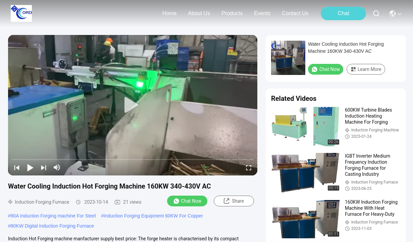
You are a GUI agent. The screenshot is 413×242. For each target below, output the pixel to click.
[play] (132, 105)
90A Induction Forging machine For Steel (53, 215)
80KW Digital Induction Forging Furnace (52, 226)
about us (199, 13)
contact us (295, 13)
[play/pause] (30, 167)
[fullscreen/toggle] (248, 167)
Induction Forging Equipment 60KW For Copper (153, 215)
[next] (43, 167)
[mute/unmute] (57, 167)
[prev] (16, 167)
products (232, 13)
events (262, 13)
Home (169, 13)
